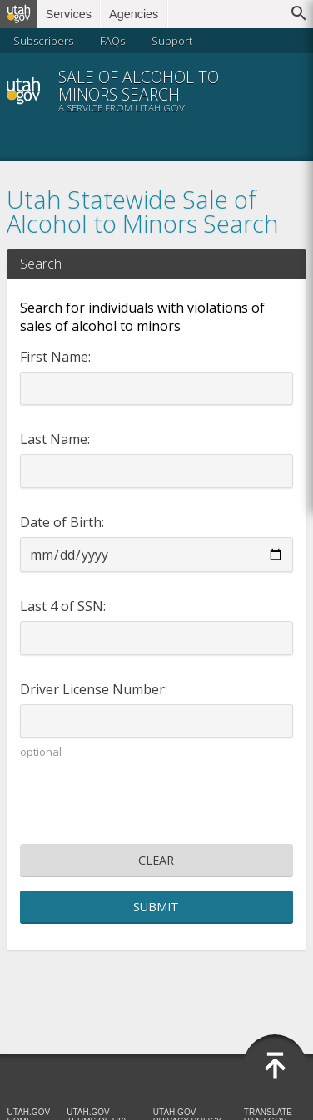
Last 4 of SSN (61, 606)
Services (69, 14)
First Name (54, 357)
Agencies (133, 14)
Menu (285, 90)
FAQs (112, 40)
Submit (156, 907)
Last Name (53, 439)
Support (172, 40)
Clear (156, 860)
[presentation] (156, 804)
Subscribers (43, 40)
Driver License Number (92, 689)
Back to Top (274, 1066)
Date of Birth (61, 522)
